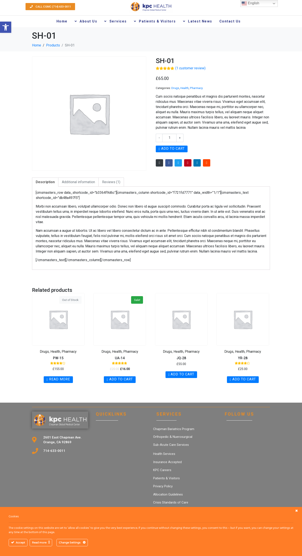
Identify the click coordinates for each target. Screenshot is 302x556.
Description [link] (45, 182)
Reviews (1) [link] (111, 182)
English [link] (250, 3)
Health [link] (184, 88)
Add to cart (173, 148)
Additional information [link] (78, 182)
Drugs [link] (175, 88)
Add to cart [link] (121, 379)
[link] (5, 27)
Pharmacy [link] (196, 88)
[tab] (45, 182)
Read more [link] (59, 379)
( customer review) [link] (190, 68)
